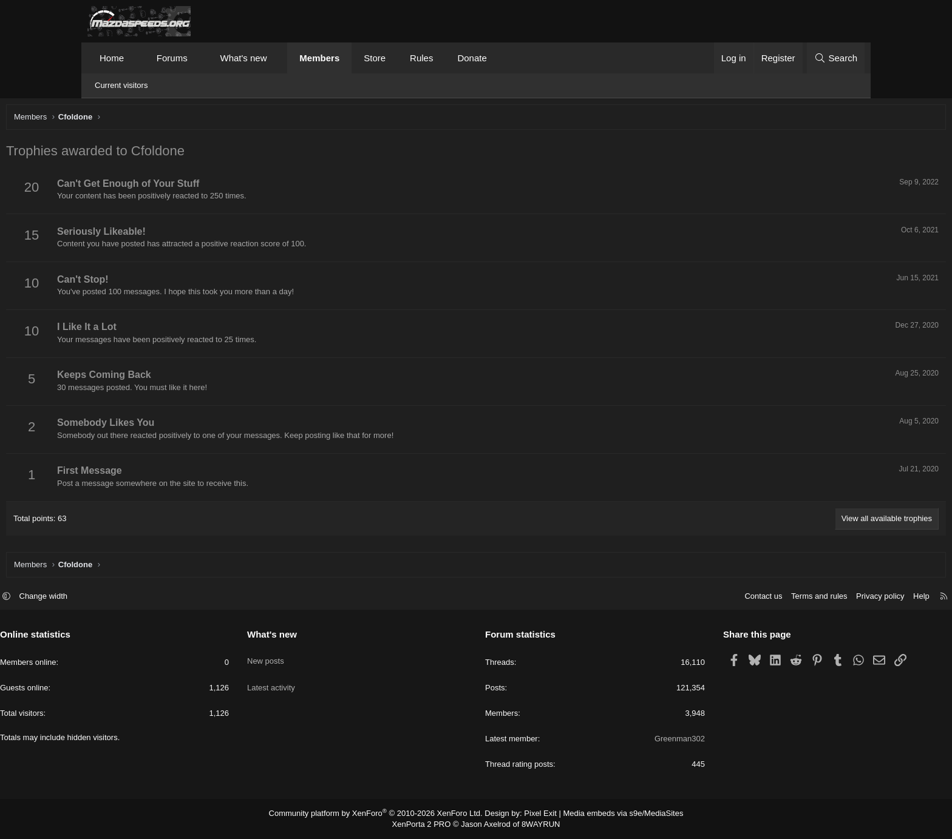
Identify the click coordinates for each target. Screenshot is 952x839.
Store (375, 58)
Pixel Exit (535, 814)
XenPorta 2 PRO (425, 824)
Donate (471, 58)
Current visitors (121, 85)
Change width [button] (131, 597)
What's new (243, 58)
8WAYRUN (536, 824)
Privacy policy (793, 597)
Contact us (676, 597)
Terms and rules (732, 597)
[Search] (836, 57)
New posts (309, 656)
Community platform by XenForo (383, 814)
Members (319, 58)
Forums (172, 58)
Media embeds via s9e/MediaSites (611, 814)
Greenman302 (636, 740)
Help (834, 597)
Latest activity (315, 678)
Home (112, 58)
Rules (421, 58)
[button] (135, 57)
